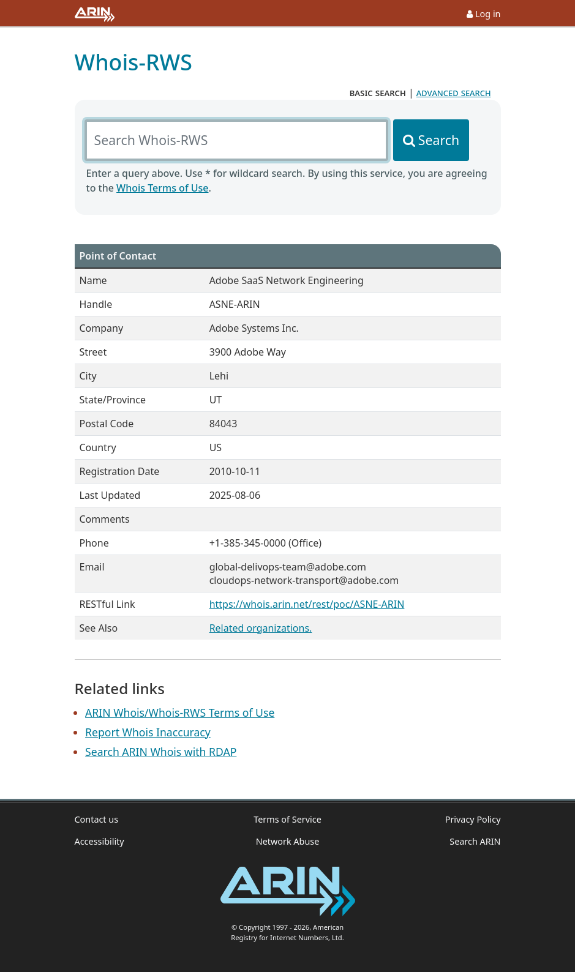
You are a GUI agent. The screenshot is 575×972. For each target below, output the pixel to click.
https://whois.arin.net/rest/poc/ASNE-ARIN (307, 604)
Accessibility (99, 841)
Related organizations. (260, 628)
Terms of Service (287, 819)
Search (438, 140)
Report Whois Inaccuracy (148, 732)
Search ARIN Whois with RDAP (160, 751)
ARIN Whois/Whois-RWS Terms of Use (179, 712)
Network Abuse (288, 841)
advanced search (453, 92)
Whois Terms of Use (162, 188)
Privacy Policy (473, 819)
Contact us (97, 819)
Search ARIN (474, 841)
